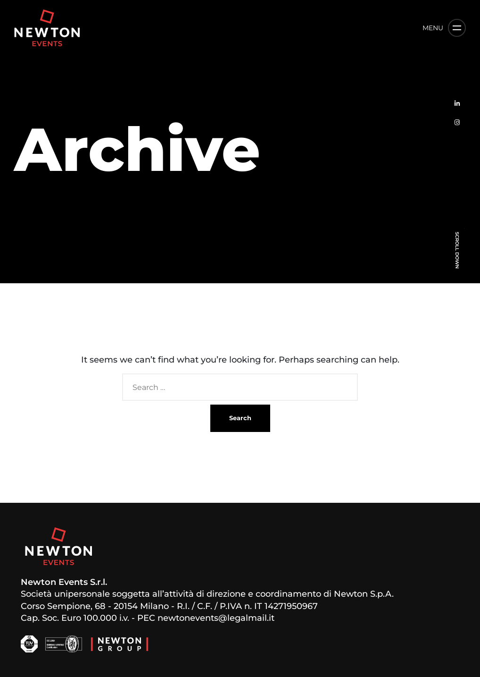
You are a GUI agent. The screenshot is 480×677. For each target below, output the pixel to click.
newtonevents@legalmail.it (215, 618)
